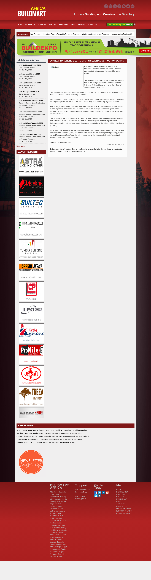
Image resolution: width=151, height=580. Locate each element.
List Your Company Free (121, 24)
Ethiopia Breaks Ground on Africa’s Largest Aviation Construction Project (46, 442)
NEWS (73, 24)
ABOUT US (81, 24)
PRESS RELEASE (123, 513)
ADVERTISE (42, 24)
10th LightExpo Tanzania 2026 (31, 123)
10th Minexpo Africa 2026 (29, 92)
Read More (21, 146)
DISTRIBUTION (30, 24)
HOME (20, 24)
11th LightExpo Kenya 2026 (30, 83)
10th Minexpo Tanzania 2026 (30, 134)
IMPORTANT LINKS (123, 511)
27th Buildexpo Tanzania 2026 (31, 101)
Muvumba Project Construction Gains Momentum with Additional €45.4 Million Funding (52, 430)
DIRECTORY (52, 24)
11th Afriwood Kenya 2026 (29, 74)
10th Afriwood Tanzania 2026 (30, 112)
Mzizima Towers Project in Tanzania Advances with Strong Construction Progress (103, 34)
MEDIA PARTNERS (123, 509)
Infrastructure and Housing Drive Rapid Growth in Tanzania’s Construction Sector (49, 439)
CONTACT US (92, 24)
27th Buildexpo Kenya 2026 (30, 65)
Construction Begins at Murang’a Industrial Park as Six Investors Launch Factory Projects (53, 436)
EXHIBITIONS (63, 24)
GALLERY (120, 497)
